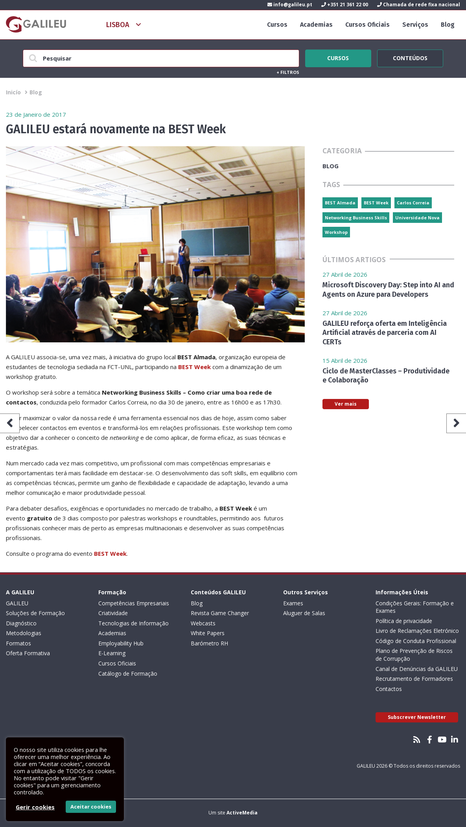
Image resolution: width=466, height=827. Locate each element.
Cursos (277, 24)
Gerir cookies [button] (35, 807)
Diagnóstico (21, 623)
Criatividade (113, 613)
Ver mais (346, 404)
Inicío (13, 92)
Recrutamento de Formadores (414, 678)
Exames (293, 603)
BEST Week (194, 367)
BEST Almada (340, 203)
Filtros (287, 72)
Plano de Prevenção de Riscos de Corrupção (414, 654)
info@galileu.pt (289, 4)
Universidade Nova (417, 218)
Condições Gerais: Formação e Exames (415, 607)
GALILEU (17, 603)
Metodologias (23, 633)
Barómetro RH (209, 643)
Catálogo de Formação (127, 673)
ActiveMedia (242, 812)
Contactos (389, 689)
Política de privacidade (404, 621)
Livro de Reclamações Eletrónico (417, 630)
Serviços (415, 24)
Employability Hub (121, 643)
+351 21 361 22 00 (344, 4)
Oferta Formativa (28, 653)
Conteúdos (410, 57)
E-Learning (111, 653)
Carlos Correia (413, 203)
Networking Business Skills (356, 218)
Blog (448, 24)
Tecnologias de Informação (133, 623)
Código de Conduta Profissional (416, 641)
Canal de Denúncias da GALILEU (417, 669)
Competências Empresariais (133, 603)
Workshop (336, 232)
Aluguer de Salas (304, 613)
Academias (316, 24)
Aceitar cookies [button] (90, 806)
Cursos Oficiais (367, 24)
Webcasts (203, 623)
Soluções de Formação (35, 613)
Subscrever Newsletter (417, 717)
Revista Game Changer (220, 613)
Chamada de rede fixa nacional (418, 4)
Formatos (18, 643)
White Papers (208, 633)
